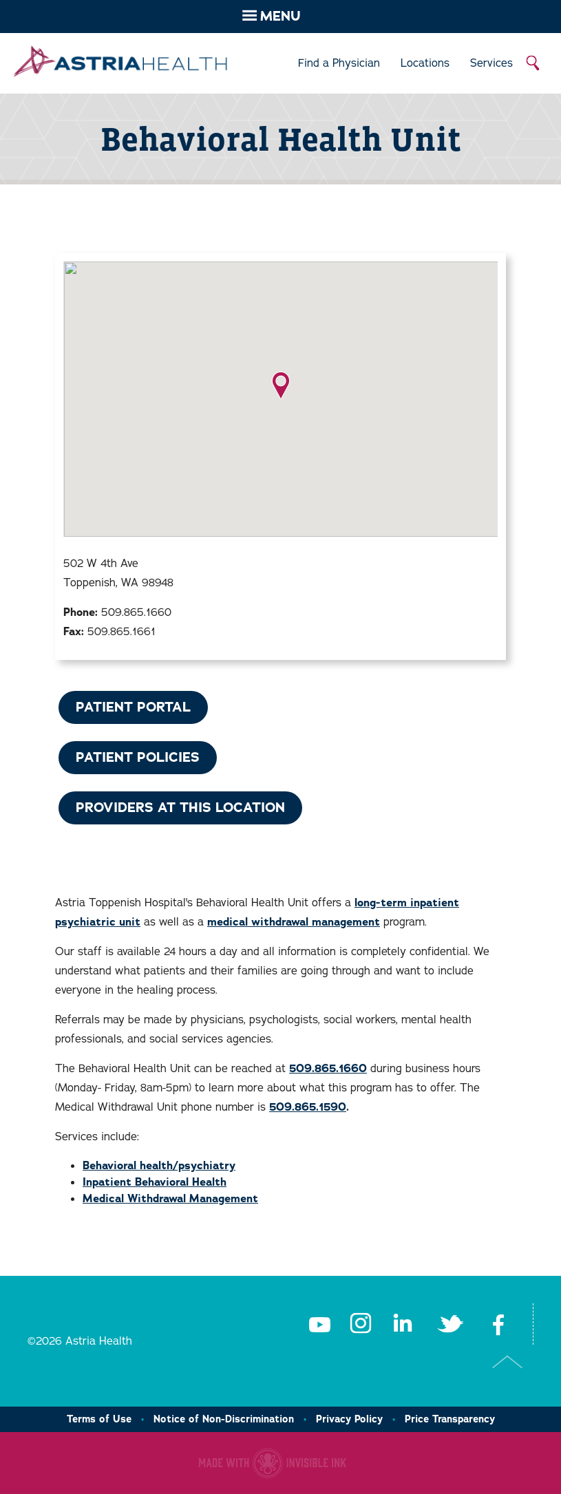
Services (491, 63)
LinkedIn (402, 1324)
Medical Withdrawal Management (170, 1198)
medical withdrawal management (293, 922)
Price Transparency (450, 1419)
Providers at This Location (180, 807)
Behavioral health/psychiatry (159, 1165)
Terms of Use (99, 1419)
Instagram (360, 1324)
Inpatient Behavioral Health (154, 1182)
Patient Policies (138, 757)
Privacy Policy (349, 1419)
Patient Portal (133, 707)
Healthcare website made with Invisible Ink (272, 1463)
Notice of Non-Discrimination (224, 1419)
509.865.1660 (328, 1068)
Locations (425, 63)
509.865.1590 (307, 1107)
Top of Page (507, 1362)
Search (533, 63)
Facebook (498, 1324)
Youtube (319, 1324)
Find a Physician (339, 63)
